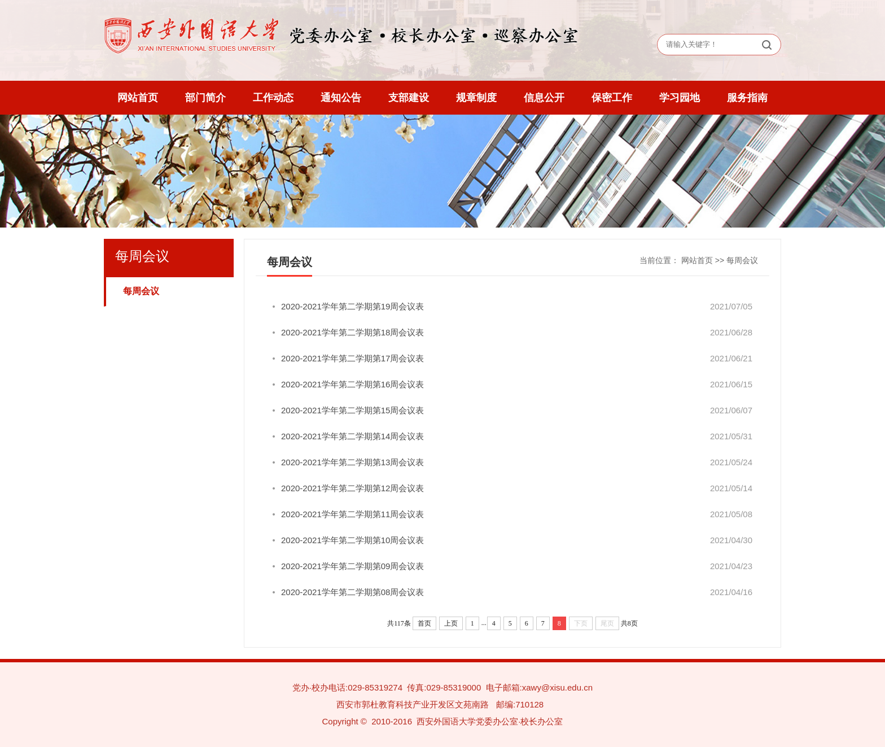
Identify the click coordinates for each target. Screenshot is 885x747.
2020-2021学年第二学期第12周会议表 (352, 488)
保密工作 (612, 97)
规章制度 (476, 97)
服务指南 (747, 97)
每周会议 (141, 291)
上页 (451, 623)
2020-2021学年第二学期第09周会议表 (352, 566)
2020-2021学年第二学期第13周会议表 (352, 462)
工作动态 (273, 97)
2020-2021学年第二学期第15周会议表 (352, 410)
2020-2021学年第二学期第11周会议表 (352, 514)
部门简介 (205, 97)
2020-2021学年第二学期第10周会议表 (352, 540)
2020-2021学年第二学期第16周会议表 (352, 384)
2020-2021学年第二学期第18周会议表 (352, 332)
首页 (424, 623)
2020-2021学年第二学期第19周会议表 (352, 306)
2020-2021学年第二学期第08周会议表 (352, 592)
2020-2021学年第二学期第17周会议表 (352, 358)
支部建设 (408, 97)
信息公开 (544, 97)
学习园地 (679, 97)
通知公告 (341, 97)
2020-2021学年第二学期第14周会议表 (352, 436)
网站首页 (137, 97)
